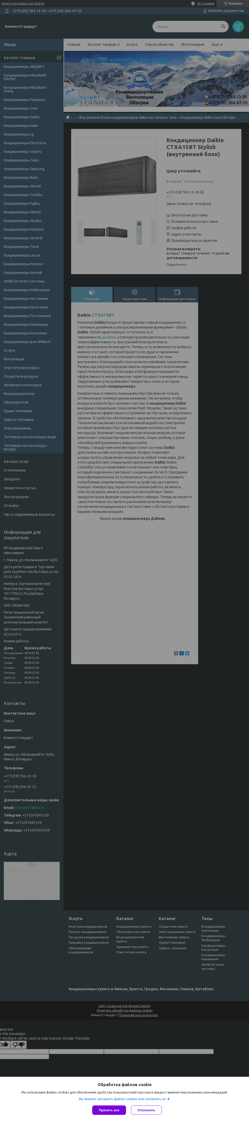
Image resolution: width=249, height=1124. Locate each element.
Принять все (109, 1110)
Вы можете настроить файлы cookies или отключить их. (123, 1099)
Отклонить (146, 1110)
